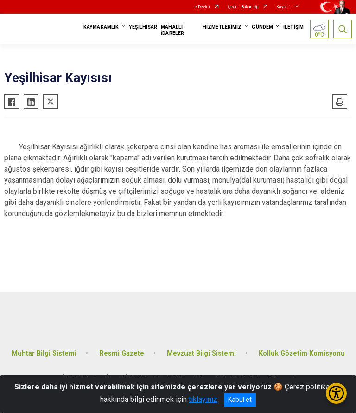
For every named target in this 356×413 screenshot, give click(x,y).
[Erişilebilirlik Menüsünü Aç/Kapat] (336, 393)
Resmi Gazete (121, 353)
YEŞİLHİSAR (143, 27)
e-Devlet (202, 7)
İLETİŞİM (293, 27)
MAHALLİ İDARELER (172, 30)
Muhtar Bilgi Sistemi (44, 353)
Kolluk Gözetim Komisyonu (302, 353)
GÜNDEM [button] (262, 27)
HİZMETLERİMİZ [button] (222, 27)
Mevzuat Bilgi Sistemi (201, 353)
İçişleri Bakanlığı (243, 7)
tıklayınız (203, 399)
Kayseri (283, 7)
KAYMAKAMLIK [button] (101, 27)
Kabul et (240, 399)
